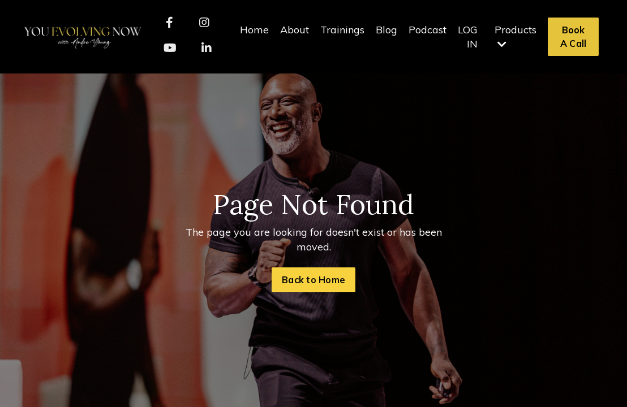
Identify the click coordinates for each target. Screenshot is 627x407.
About (294, 29)
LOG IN (468, 36)
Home (254, 29)
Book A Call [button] (573, 36)
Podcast (427, 29)
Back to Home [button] (313, 279)
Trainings (342, 29)
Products (515, 36)
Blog (386, 29)
